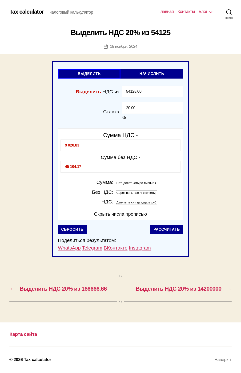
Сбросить (72, 229)
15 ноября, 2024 (123, 46)
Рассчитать (166, 229)
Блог (203, 11)
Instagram (140, 247)
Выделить (89, 74)
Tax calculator (26, 12)
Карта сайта (23, 334)
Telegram (92, 247)
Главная (166, 11)
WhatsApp (69, 247)
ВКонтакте (116, 247)
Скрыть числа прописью (120, 214)
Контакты (186, 11)
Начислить (152, 74)
